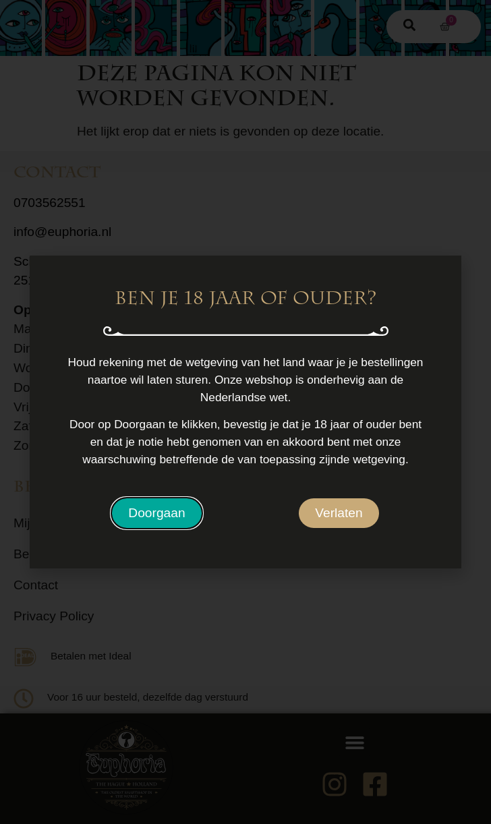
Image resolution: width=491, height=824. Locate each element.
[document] (245, 412)
